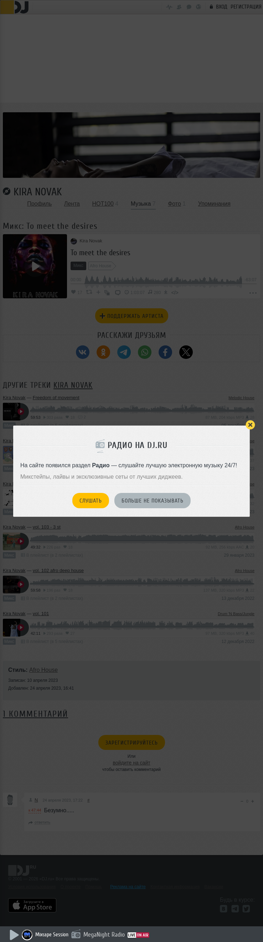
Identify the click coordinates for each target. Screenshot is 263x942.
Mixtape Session (51, 935)
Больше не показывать (153, 501)
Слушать (90, 501)
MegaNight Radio (104, 934)
